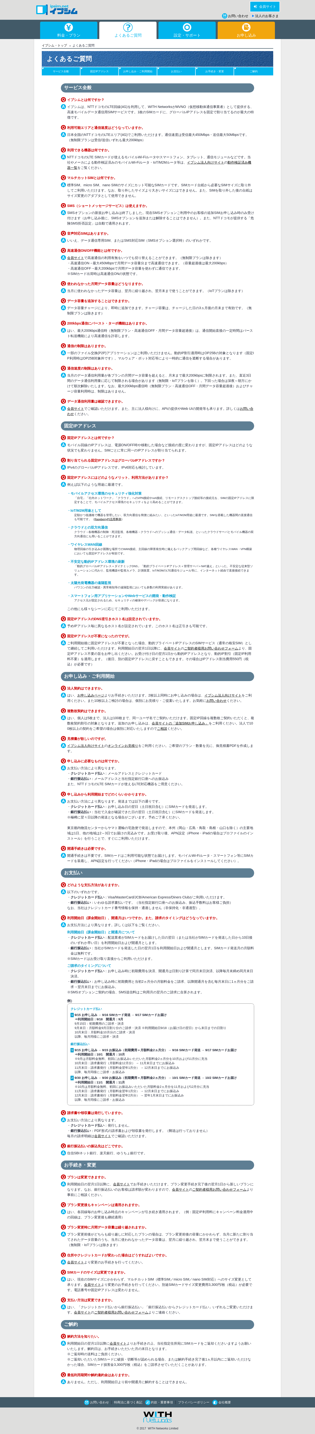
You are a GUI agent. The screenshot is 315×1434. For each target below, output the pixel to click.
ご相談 (162, 728)
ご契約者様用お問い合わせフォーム (211, 648)
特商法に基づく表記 (128, 1402)
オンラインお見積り (123, 746)
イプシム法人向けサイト (205, 162)
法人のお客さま (267, 16)
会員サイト (267, 6)
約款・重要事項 (162, 1402)
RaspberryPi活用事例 (107, 519)
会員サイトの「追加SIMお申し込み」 (180, 723)
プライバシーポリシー (193, 1402)
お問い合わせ (238, 16)
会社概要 (224, 1402)
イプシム (56, 9)
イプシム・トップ (54, 45)
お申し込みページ (90, 695)
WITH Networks (157, 1417)
